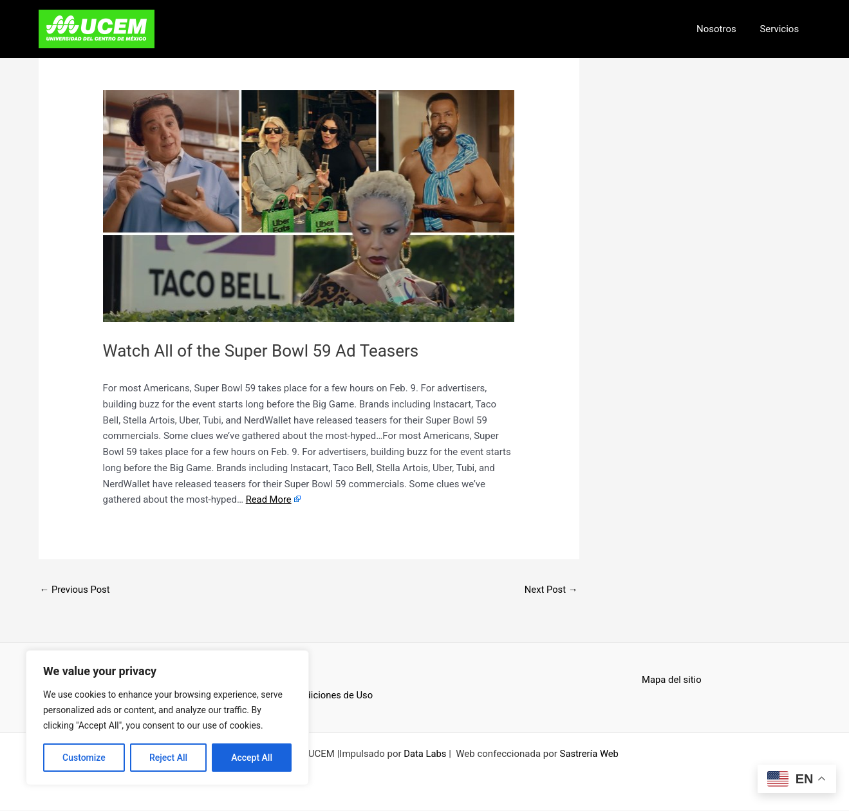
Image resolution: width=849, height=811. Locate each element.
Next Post (550, 589)
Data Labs (424, 754)
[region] (167, 717)
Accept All (251, 757)
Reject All (168, 757)
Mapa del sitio (672, 679)
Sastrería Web (589, 754)
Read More (269, 499)
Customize (84, 757)
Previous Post (75, 589)
